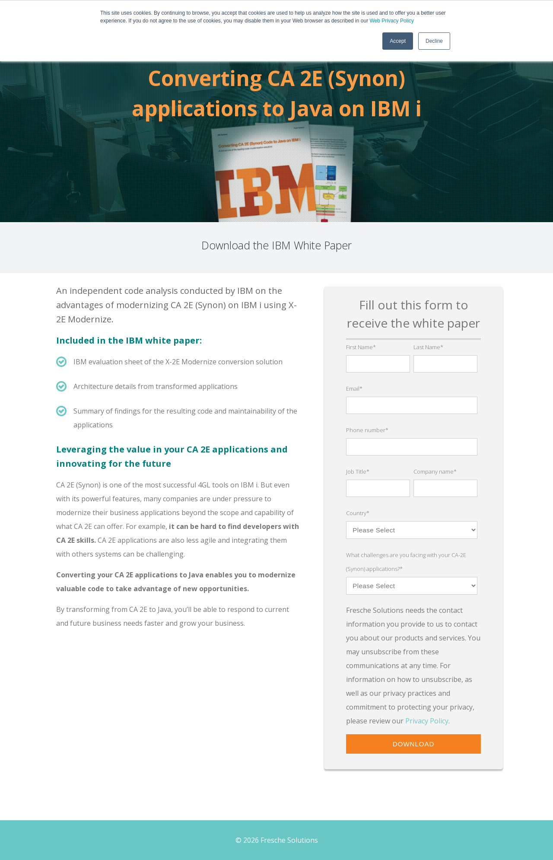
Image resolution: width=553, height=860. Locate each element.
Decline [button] (434, 41)
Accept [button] (398, 41)
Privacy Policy (426, 721)
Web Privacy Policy (391, 21)
